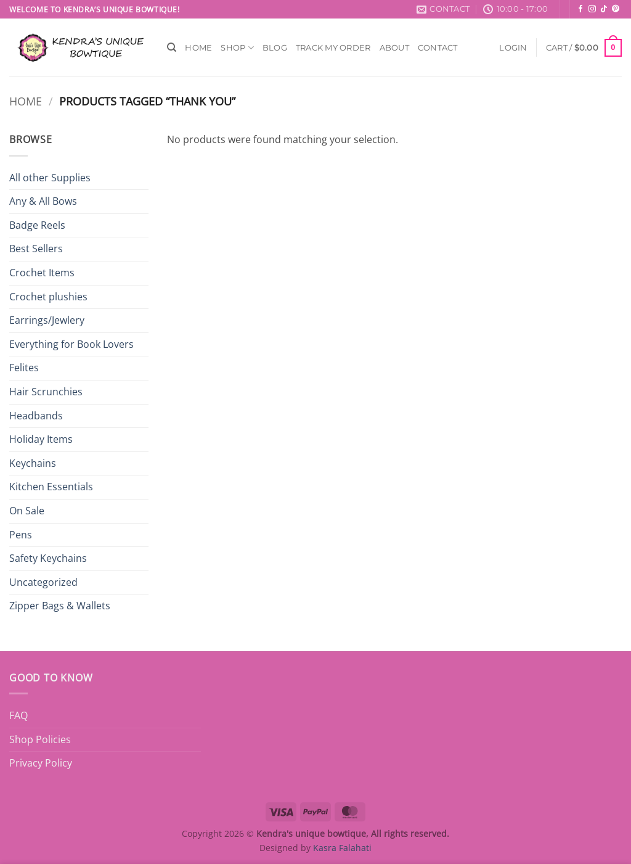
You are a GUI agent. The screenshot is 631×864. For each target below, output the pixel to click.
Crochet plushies (48, 296)
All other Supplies (50, 177)
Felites (24, 367)
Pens (20, 534)
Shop (237, 48)
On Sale (26, 510)
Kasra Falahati (342, 848)
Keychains (32, 463)
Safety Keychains (48, 558)
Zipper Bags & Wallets (59, 605)
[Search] (171, 47)
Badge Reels (37, 225)
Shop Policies (40, 739)
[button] (513, 47)
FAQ (18, 715)
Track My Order (333, 47)
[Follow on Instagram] (592, 9)
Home (198, 47)
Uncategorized (43, 582)
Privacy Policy (40, 763)
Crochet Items (42, 272)
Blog (275, 47)
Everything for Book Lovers (71, 344)
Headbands (36, 415)
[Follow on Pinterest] (615, 9)
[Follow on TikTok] (604, 9)
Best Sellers (36, 248)
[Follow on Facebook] (580, 9)
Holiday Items (41, 439)
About (394, 47)
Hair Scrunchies (46, 391)
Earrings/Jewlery (46, 320)
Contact (438, 47)
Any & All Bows (43, 201)
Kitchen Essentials (51, 486)
